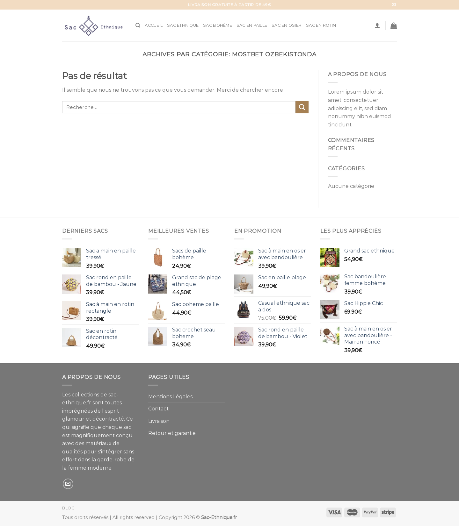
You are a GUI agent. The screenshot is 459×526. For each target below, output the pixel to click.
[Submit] (301, 107)
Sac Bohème (217, 25)
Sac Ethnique (183, 25)
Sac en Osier (287, 25)
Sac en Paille (252, 25)
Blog (68, 508)
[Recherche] (137, 25)
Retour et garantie (172, 433)
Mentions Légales (170, 397)
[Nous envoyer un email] (394, 5)
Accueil (154, 25)
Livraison (159, 421)
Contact (158, 409)
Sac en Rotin (321, 25)
